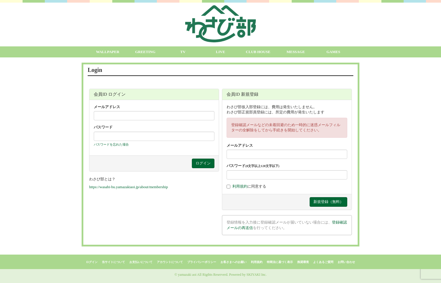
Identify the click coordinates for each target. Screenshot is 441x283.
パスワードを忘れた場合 (111, 144)
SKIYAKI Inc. (257, 275)
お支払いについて (140, 262)
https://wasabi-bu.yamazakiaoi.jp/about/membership (128, 187)
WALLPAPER (108, 52)
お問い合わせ (346, 262)
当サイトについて (113, 262)
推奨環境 (303, 262)
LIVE (220, 52)
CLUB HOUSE (258, 52)
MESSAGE (295, 52)
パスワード (103, 127)
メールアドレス (107, 107)
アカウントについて (170, 262)
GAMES (333, 52)
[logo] (220, 23)
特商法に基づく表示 (280, 262)
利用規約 (239, 186)
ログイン (92, 262)
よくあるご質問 (323, 262)
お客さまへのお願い (233, 262)
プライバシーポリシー (201, 262)
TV (182, 52)
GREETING (145, 52)
